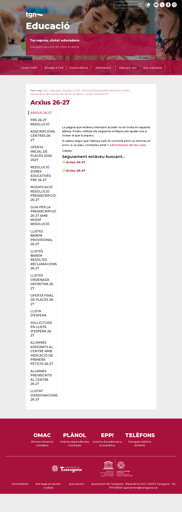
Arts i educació (152, 67)
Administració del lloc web (127, 145)
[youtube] (156, 5)
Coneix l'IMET (29, 67)
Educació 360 (127, 67)
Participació (103, 67)
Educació (48, 25)
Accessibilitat (20, 483)
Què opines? (77, 483)
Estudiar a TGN (54, 67)
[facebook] (169, 5)
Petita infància (79, 67)
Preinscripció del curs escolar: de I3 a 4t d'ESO (57, 94)
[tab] (29, 68)
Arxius (89, 94)
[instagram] (175, 5)
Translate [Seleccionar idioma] (147, 5)
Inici (46, 90)
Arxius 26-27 (41, 113)
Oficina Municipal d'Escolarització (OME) (105, 90)
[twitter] (163, 5)
